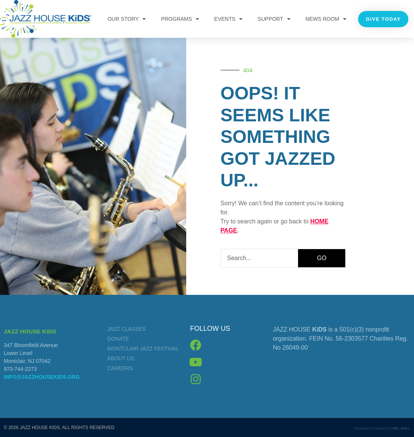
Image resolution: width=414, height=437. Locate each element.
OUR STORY (127, 18)
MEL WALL (401, 428)
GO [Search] (321, 258)
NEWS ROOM (326, 18)
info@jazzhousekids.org (42, 377)
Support (274, 18)
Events (228, 18)
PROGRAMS (180, 18)
